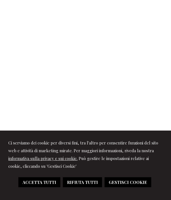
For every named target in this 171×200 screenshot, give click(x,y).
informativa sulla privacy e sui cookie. (43, 158)
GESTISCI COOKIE (128, 182)
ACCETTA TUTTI (39, 182)
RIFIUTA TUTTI (82, 182)
